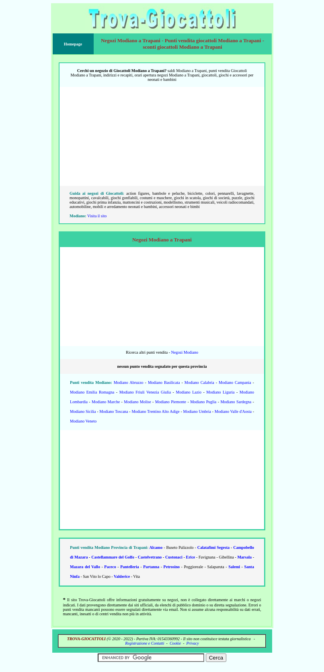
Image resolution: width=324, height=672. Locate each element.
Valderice (122, 576)
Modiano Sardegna (235, 402)
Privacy (193, 643)
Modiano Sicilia (83, 411)
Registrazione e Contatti (144, 643)
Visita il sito (97, 216)
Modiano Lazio (188, 392)
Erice (190, 557)
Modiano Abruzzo (129, 382)
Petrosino (172, 567)
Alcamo (155, 547)
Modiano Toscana (113, 411)
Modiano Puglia (203, 402)
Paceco (110, 567)
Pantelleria (129, 567)
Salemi (234, 567)
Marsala (244, 557)
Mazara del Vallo (85, 567)
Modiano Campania (235, 382)
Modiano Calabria (199, 382)
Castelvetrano (150, 557)
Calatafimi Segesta (213, 547)
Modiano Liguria (220, 392)
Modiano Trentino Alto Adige (155, 411)
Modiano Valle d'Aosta (233, 411)
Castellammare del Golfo (112, 557)
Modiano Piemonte (170, 402)
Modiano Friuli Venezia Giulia (145, 392)
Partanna (151, 567)
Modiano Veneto (83, 421)
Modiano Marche (106, 402)
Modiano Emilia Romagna (92, 392)
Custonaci (174, 557)
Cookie (175, 643)
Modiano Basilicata (164, 382)
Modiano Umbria (197, 411)
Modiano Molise (137, 402)
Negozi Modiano (184, 352)
